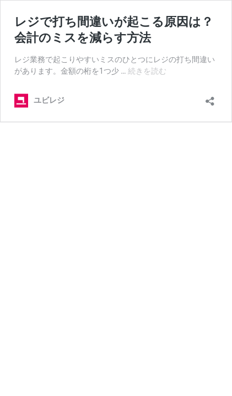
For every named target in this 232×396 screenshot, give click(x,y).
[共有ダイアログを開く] (210, 97)
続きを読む (147, 71)
